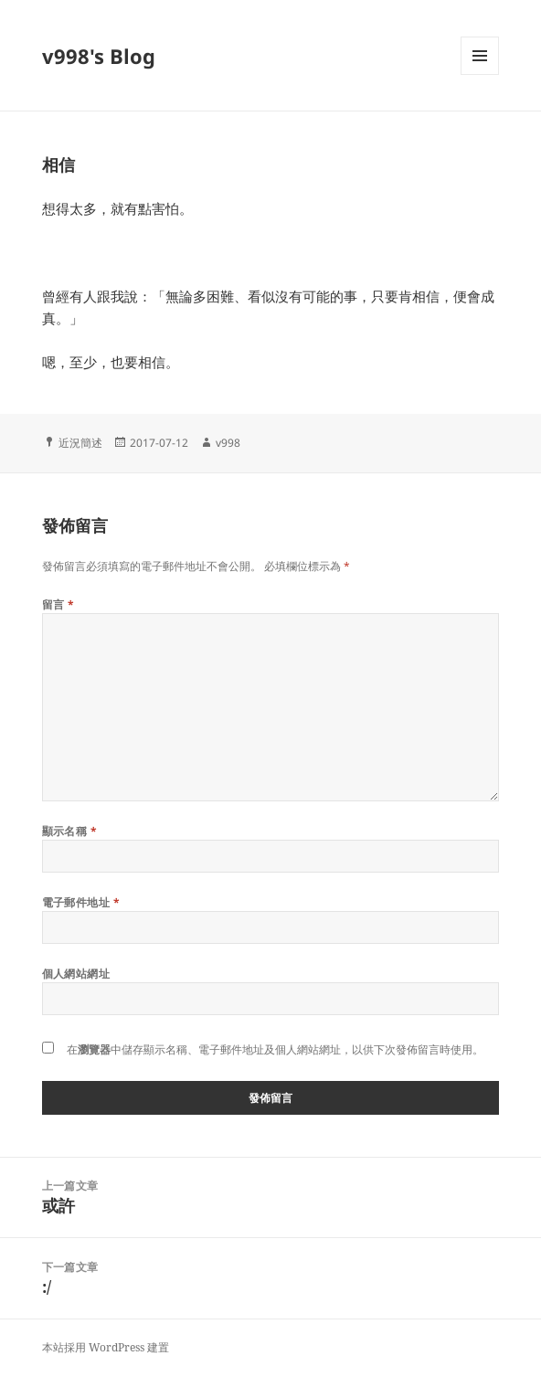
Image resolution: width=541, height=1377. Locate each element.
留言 (58, 604)
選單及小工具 (479, 74)
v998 (228, 442)
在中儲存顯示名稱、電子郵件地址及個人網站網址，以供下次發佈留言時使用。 (275, 1049)
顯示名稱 (70, 831)
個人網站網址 (76, 973)
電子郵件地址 (81, 902)
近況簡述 (80, 442)
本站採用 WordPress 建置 (105, 1347)
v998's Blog (98, 55)
